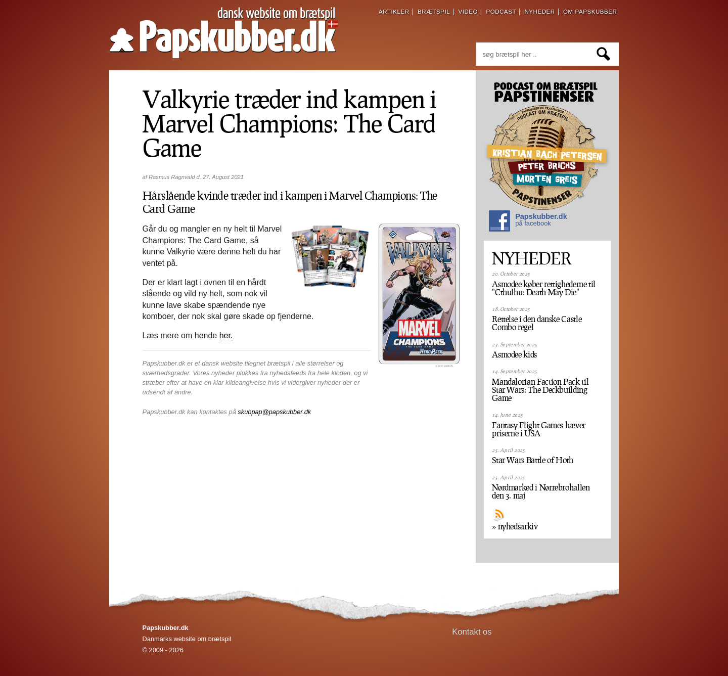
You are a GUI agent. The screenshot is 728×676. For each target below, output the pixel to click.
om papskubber (590, 12)
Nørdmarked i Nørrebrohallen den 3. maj (540, 491)
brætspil (434, 12)
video (468, 12)
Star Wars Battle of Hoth (532, 460)
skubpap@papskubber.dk (274, 412)
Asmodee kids (514, 354)
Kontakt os (472, 632)
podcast (501, 12)
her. (226, 335)
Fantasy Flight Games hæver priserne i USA (538, 429)
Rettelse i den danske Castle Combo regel (536, 323)
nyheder (539, 12)
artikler (394, 12)
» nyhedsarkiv (514, 526)
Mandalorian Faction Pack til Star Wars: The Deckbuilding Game (540, 390)
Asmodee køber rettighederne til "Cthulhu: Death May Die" (544, 288)
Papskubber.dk (528, 222)
